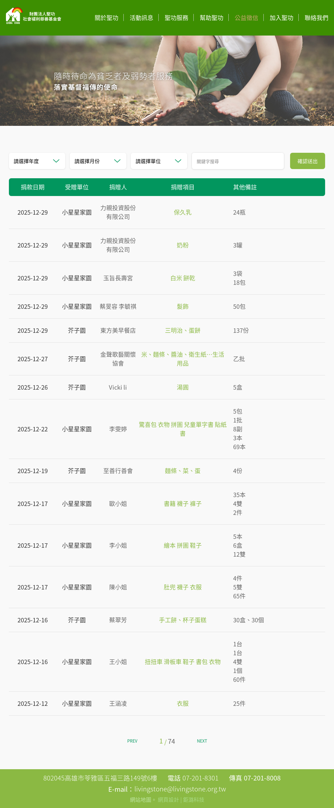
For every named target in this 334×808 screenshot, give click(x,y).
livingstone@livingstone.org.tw (180, 788)
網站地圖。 (143, 800)
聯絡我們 (316, 17)
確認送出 (308, 161)
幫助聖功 (211, 17)
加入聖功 (281, 17)
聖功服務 (176, 17)
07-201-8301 (200, 778)
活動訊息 (141, 17)
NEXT (202, 741)
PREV (132, 741)
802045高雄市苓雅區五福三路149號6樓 (100, 778)
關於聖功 (106, 17)
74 (171, 741)
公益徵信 (246, 17)
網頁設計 (168, 800)
